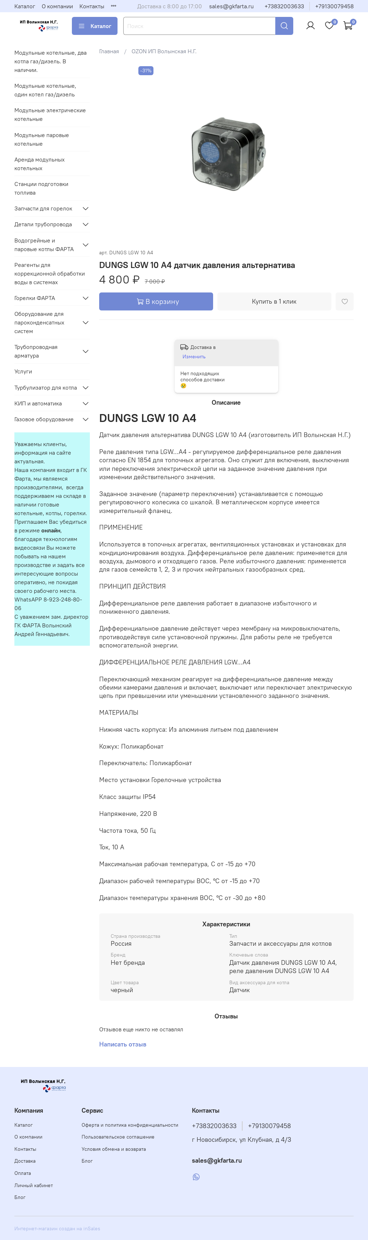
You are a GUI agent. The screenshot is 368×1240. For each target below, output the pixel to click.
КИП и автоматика (38, 403)
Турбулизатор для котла (45, 387)
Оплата (22, 1173)
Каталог (24, 6)
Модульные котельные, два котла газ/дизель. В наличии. (50, 61)
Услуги (23, 371)
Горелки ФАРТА (34, 297)
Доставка (25, 1161)
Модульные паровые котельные (41, 139)
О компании (57, 6)
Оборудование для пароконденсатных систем (39, 322)
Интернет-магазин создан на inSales (57, 1228)
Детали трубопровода (43, 224)
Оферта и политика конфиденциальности (130, 1125)
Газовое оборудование (44, 419)
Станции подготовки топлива (41, 188)
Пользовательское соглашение (118, 1137)
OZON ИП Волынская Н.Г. (164, 51)
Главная (109, 51)
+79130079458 (334, 6)
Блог (20, 1197)
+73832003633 (284, 6)
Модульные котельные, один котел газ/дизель (45, 90)
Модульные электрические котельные (50, 114)
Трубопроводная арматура (36, 351)
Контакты (91, 6)
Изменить (194, 356)
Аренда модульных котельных (39, 164)
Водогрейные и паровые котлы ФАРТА (44, 245)
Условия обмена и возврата (114, 1149)
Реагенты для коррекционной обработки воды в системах (49, 273)
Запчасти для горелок (43, 208)
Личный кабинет (33, 1185)
